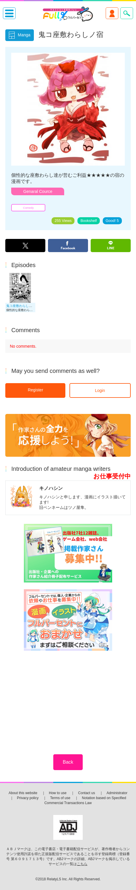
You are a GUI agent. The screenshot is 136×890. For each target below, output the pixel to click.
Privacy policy (28, 798)
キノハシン (51, 488)
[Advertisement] (68, 699)
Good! (112, 221)
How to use (58, 793)
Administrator (117, 793)
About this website (23, 793)
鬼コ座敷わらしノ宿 (20, 306)
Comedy (28, 207)
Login (100, 390)
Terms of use (60, 798)
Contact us (86, 793)
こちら (82, 864)
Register (35, 390)
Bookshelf (88, 221)
